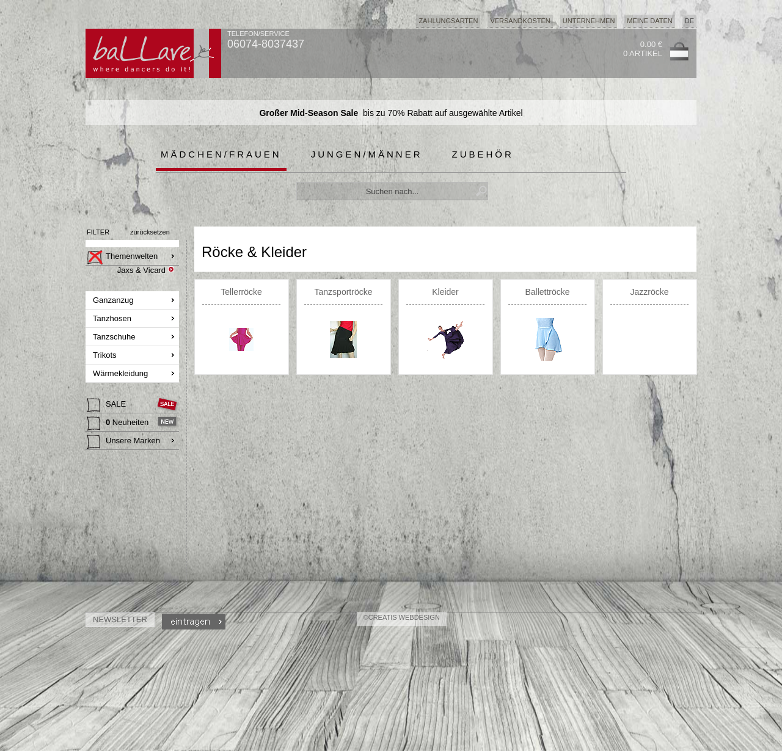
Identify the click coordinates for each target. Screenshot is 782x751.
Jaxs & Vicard (141, 270)
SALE (107, 405)
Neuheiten (119, 423)
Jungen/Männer (367, 154)
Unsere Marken (123, 442)
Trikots (106, 355)
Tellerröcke (241, 292)
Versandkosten (520, 20)
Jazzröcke (649, 292)
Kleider (445, 292)
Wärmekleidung (121, 373)
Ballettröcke (547, 292)
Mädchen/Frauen (221, 154)
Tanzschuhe (115, 336)
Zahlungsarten (448, 20)
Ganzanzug (114, 300)
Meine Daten (649, 20)
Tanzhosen (113, 318)
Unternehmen (589, 20)
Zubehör (483, 154)
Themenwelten (122, 257)
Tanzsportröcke (344, 292)
